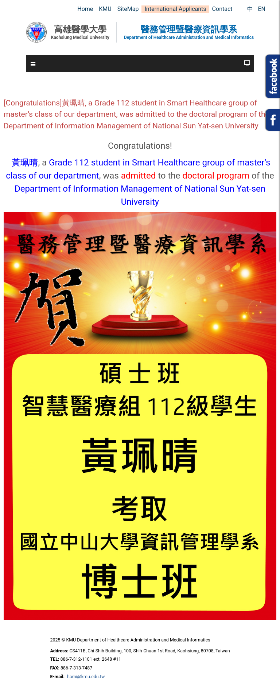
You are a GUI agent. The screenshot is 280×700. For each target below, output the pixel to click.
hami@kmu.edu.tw (86, 676)
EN (261, 8)
